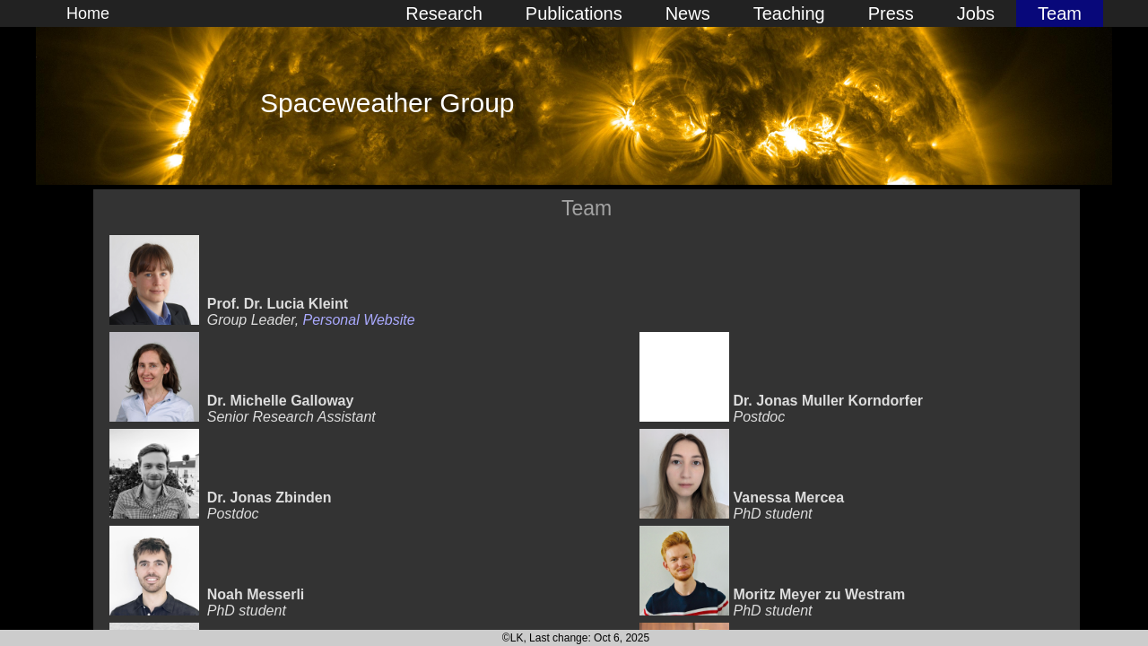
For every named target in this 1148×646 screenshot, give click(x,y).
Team (1060, 13)
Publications (574, 13)
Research (444, 13)
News (687, 13)
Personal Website (359, 319)
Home (87, 13)
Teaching (789, 13)
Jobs (976, 13)
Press (891, 13)
